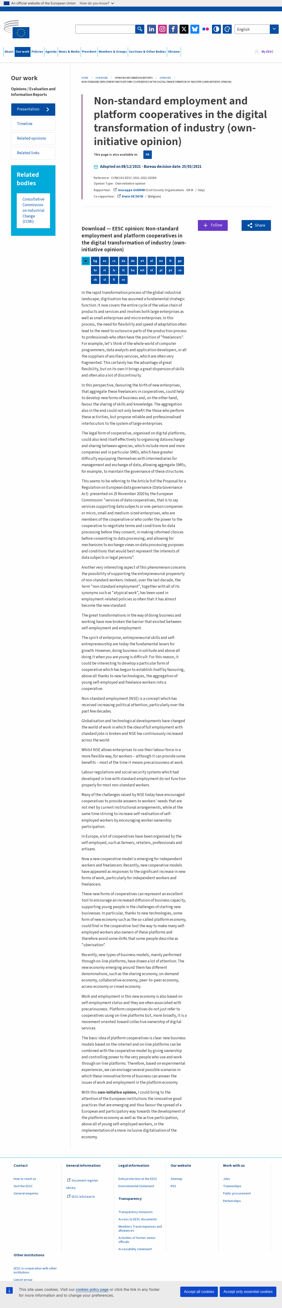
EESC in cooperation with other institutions (35, 1270)
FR (147, 154)
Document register (82, 1180)
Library (71, 1188)
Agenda (51, 51)
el (151, 261)
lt (123, 270)
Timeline (24, 124)
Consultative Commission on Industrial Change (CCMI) (33, 211)
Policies (37, 51)
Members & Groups (113, 51)
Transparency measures (135, 1212)
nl (151, 270)
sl (104, 279)
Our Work (101, 78)
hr (95, 270)
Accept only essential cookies (248, 1292)
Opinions (165, 78)
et (142, 261)
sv (123, 279)
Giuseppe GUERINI (129, 190)
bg (95, 261)
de (133, 261)
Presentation (28, 109)
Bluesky (194, 29)
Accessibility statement (135, 1249)
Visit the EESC (23, 1186)
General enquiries (26, 1193)
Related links (28, 153)
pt (170, 270)
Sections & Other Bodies (147, 51)
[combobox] (257, 29)
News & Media (69, 51)
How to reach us (25, 1179)
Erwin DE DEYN (130, 196)
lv (114, 270)
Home (85, 78)
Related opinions (31, 138)
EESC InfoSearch (81, 1196)
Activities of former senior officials (137, 1240)
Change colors (227, 29)
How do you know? (97, 3)
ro (179, 270)
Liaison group (23, 1279)
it (104, 270)
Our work (22, 51)
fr (170, 261)
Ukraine (174, 51)
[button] (256, 225)
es (104, 261)
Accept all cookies (199, 1292)
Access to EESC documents (137, 1219)
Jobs (226, 1179)
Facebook (173, 29)
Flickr (205, 29)
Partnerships (232, 1201)
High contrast (216, 29)
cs (114, 261)
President (89, 51)
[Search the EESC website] (105, 29)
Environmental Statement (136, 1186)
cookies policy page (92, 1290)
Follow (216, 225)
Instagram (162, 29)
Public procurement (237, 1193)
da (123, 261)
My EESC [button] (267, 51)
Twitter (184, 29)
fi (114, 279)
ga (180, 261)
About (9, 51)
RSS (173, 1186)
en (161, 261)
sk (95, 279)
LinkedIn (151, 29)
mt (142, 270)
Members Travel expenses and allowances (140, 1228)
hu (133, 270)
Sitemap (176, 1179)
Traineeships (232, 1186)
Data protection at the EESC (137, 1179)
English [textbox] (243, 29)
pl (161, 270)
